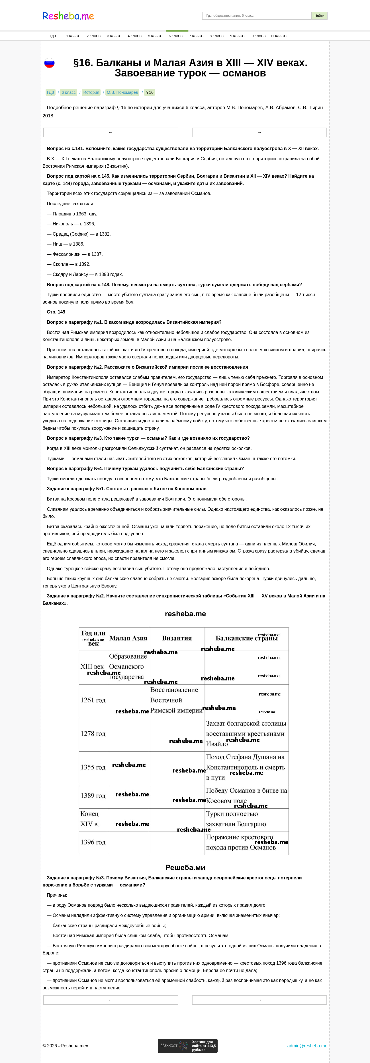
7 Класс (196, 36)
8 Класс (217, 36)
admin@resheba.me (307, 1045)
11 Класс (278, 36)
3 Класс (114, 36)
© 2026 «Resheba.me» (66, 1045)
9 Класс (237, 36)
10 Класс (258, 36)
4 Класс (135, 36)
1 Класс (73, 36)
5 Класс (155, 36)
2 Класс (94, 36)
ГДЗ (53, 36)
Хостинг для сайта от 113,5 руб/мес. (204, 1046)
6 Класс (176, 36)
